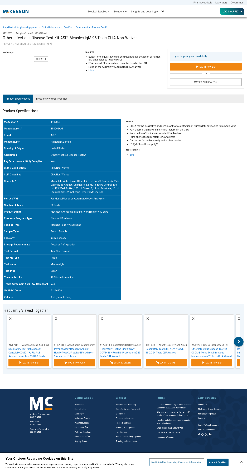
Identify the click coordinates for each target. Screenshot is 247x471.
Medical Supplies (98, 11)
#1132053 (7, 33)
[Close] (241, 461)
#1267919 (13, 345)
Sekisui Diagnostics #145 (215, 345)
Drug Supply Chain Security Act (170, 428)
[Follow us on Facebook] (199, 434)
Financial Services (123, 423)
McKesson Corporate (207, 414)
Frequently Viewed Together (51, 98)
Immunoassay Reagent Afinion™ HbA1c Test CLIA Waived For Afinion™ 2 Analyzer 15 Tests (74, 353)
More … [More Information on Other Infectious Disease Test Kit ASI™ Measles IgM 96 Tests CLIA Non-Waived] (92, 70)
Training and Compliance (126, 441)
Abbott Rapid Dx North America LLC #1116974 (89, 345)
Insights (161, 398)
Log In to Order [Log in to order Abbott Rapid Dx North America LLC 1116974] (75, 362)
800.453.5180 (35, 432)
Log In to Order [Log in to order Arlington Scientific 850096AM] (206, 66)
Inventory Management (125, 427)
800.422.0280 (35, 424)
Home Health (80, 409)
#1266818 (105, 345)
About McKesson (207, 398)
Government (237, 2)
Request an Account (206, 429)
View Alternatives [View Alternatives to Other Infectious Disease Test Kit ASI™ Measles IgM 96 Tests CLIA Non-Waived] (205, 82)
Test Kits (68, 27)
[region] (123, 462)
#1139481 (59, 345)
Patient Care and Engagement (128, 436)
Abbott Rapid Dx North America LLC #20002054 (136, 345)
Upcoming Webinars (165, 437)
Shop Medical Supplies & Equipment (20, 27)
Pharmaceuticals (202, 2)
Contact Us (202, 404)
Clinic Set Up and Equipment (128, 409)
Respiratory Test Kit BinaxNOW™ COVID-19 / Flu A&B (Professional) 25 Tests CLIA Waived (120, 353)
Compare (41, 59)
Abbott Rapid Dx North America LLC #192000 (180, 345)
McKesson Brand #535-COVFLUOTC (39, 345)
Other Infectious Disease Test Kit (92, 27)
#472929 (195, 345)
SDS (132, 154)
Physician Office (81, 427)
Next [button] (239, 341)
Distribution (120, 414)
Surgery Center (81, 441)
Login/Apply (232, 11)
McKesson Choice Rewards (209, 409)
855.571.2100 (35, 417)
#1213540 (151, 345)
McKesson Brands (82, 418)
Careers (201, 418)
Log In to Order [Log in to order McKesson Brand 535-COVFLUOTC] (29, 362)
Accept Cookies (217, 462)
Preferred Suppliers (83, 432)
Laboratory (221, 2)
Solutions (120, 11)
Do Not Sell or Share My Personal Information (176, 462)
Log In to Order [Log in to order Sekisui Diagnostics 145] (212, 362)
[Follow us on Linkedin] (210, 434)
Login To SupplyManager (208, 425)
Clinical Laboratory (51, 27)
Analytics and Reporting (126, 404)
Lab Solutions (121, 432)
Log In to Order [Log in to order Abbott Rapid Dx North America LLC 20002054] (120, 362)
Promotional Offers (82, 436)
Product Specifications (18, 98)
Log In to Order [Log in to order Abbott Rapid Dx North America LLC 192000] (166, 362)
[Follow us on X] (206, 434)
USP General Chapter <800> (168, 432)
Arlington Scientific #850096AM (31, 33)
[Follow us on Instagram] (202, 434)
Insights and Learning (144, 11)
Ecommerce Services (125, 418)
